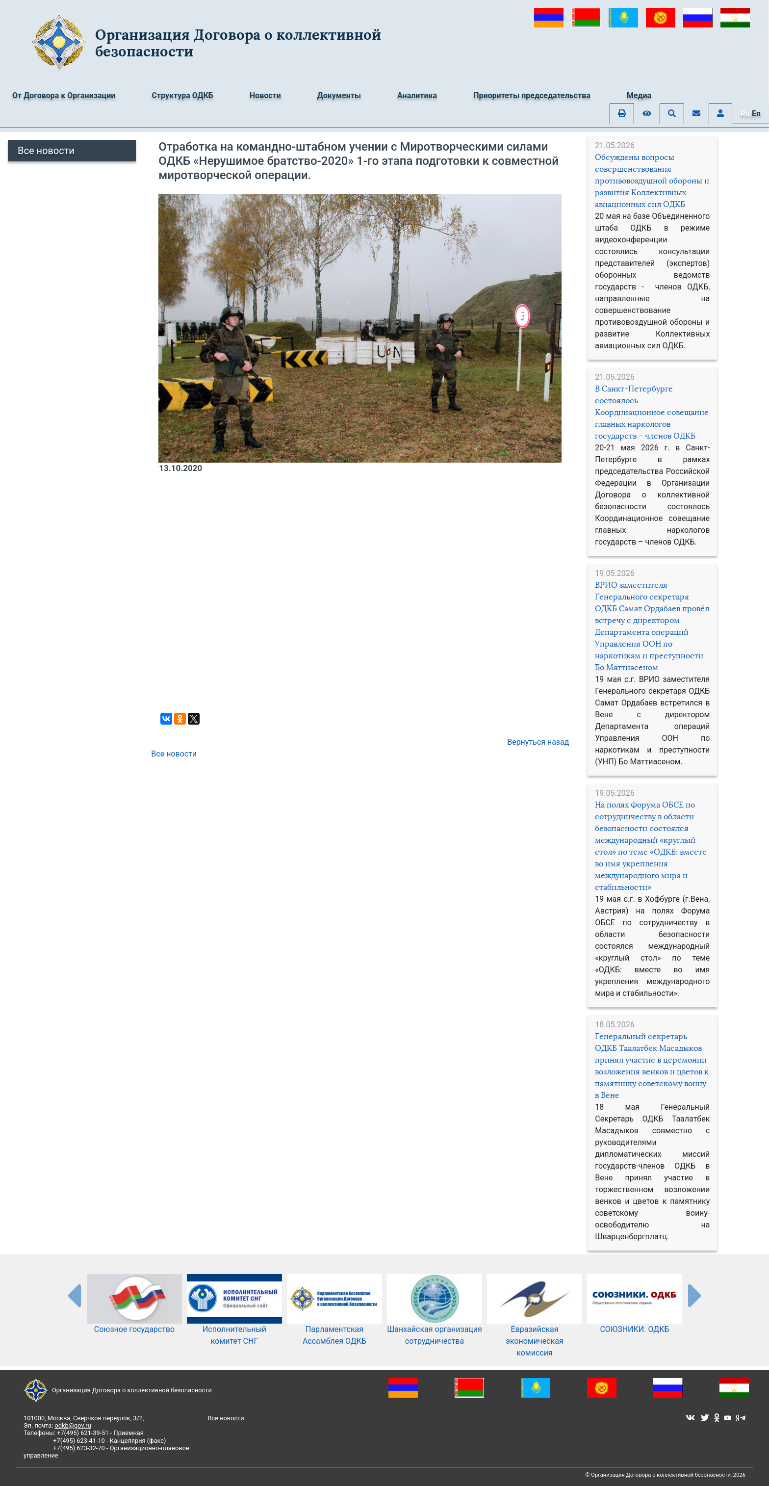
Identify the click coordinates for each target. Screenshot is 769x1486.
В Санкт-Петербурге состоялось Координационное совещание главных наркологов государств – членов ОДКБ (652, 412)
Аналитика (417, 95)
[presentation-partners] (73, 1295)
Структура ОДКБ (182, 95)
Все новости (46, 150)
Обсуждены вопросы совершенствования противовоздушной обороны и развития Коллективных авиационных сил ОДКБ (652, 181)
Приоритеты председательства (531, 95)
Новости (265, 95)
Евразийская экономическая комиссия (534, 1325)
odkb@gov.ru (72, 1425)
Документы (339, 95)
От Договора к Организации (63, 95)
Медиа (639, 95)
